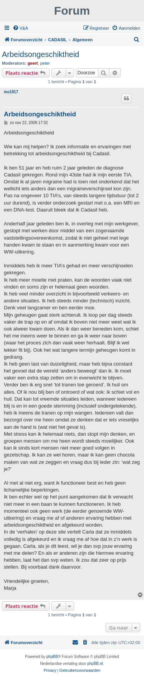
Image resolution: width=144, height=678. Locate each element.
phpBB (52, 657)
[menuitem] (20, 28)
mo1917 (11, 92)
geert (33, 63)
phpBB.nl (95, 663)
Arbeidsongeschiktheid (40, 54)
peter (45, 63)
